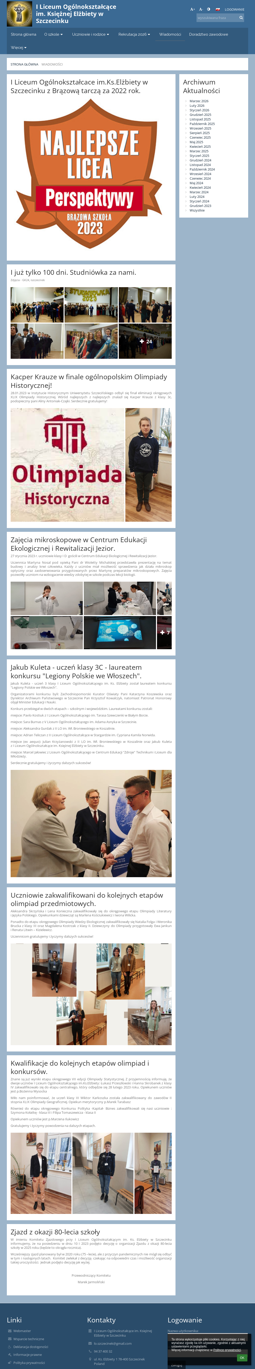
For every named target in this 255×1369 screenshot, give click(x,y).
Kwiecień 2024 (200, 187)
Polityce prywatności (227, 1350)
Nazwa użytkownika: (183, 1331)
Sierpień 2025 (200, 133)
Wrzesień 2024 (200, 174)
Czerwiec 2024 (200, 178)
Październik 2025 (202, 123)
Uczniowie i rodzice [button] (91, 34)
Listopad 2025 (200, 119)
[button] (218, 9)
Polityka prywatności (29, 1362)
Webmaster (22, 1331)
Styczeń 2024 (199, 201)
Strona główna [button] (23, 34)
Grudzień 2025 (200, 114)
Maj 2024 (196, 183)
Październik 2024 (202, 169)
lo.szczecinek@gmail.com (113, 1343)
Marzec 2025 (199, 151)
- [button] (201, 9)
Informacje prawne (27, 1354)
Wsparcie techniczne (28, 1339)
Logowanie (234, 9)
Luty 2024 (197, 196)
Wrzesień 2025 (200, 128)
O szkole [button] (54, 34)
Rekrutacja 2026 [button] (135, 34)
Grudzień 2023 (200, 205)
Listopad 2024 (200, 164)
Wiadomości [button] (170, 34)
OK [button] (242, 1358)
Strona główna (24, 64)
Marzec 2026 (199, 101)
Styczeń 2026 (199, 110)
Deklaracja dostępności (30, 1346)
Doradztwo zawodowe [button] (208, 34)
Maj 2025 (196, 142)
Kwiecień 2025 (200, 146)
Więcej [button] (19, 47)
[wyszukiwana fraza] (220, 17)
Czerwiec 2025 (200, 137)
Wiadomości (52, 64)
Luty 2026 (197, 105)
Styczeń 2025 (199, 155)
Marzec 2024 (199, 192)
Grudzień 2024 (200, 160)
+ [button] (192, 9)
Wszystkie (197, 210)
